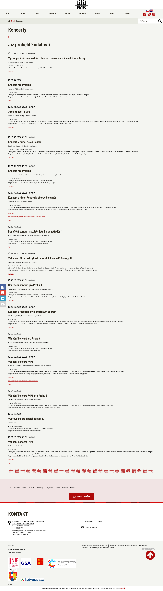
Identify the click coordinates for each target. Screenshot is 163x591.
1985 (95, 472)
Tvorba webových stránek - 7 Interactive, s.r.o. (148, 549)
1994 (45, 472)
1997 (28, 472)
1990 (67, 472)
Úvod (13, 21)
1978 (134, 472)
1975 (151, 472)
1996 (34, 472)
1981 (117, 472)
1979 (128, 472)
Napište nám (81, 496)
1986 (89, 472)
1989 (73, 472)
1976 (145, 472)
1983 (106, 472)
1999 (17, 472)
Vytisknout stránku (15, 37)
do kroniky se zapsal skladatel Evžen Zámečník (23, 381)
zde (121, 588)
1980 (123, 472)
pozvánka (11, 71)
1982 (111, 472)
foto (9, 100)
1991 (61, 472)
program (11, 127)
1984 (100, 472)
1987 (84, 472)
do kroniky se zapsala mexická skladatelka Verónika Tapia (26, 217)
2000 (11, 472)
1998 (23, 472)
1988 (78, 472)
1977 (139, 472)
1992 (56, 472)
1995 (39, 472)
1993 (50, 472)
